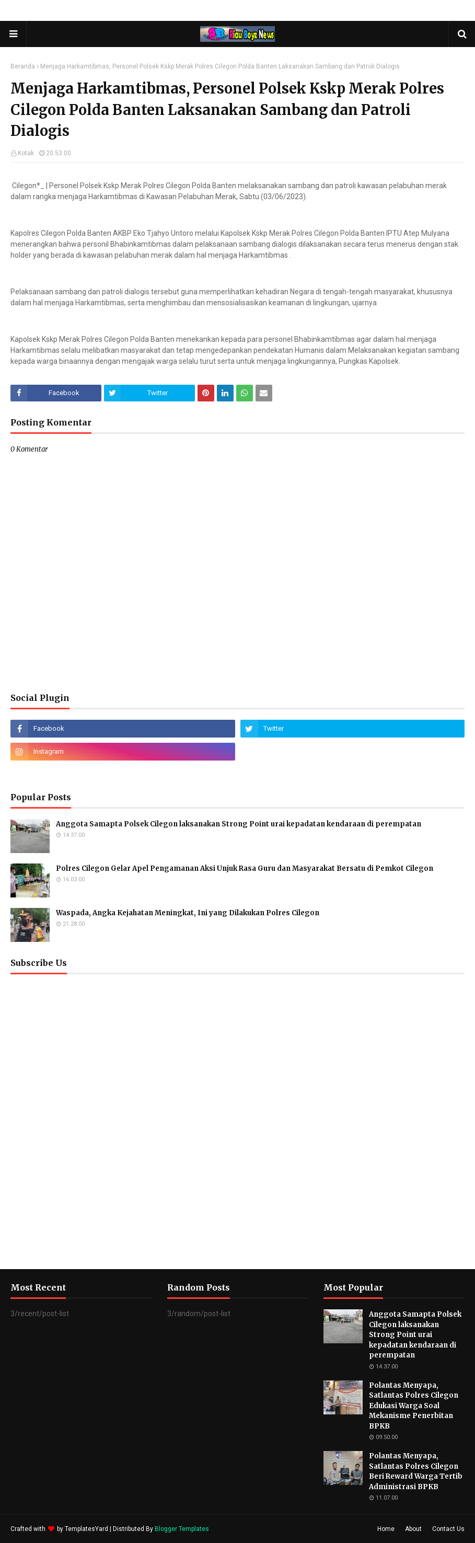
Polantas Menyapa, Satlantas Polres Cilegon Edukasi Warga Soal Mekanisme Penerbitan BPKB (413, 1406)
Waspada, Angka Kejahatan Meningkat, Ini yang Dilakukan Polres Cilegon (187, 912)
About (413, 1529)
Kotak (26, 153)
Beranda (22, 66)
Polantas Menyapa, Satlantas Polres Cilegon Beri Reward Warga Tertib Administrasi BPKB (415, 1471)
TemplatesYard (86, 1529)
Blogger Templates (182, 1529)
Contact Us (448, 1529)
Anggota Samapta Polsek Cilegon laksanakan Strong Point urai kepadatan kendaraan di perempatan (238, 824)
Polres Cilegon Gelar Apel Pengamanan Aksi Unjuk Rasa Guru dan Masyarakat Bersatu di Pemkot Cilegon (244, 868)
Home (386, 1529)
